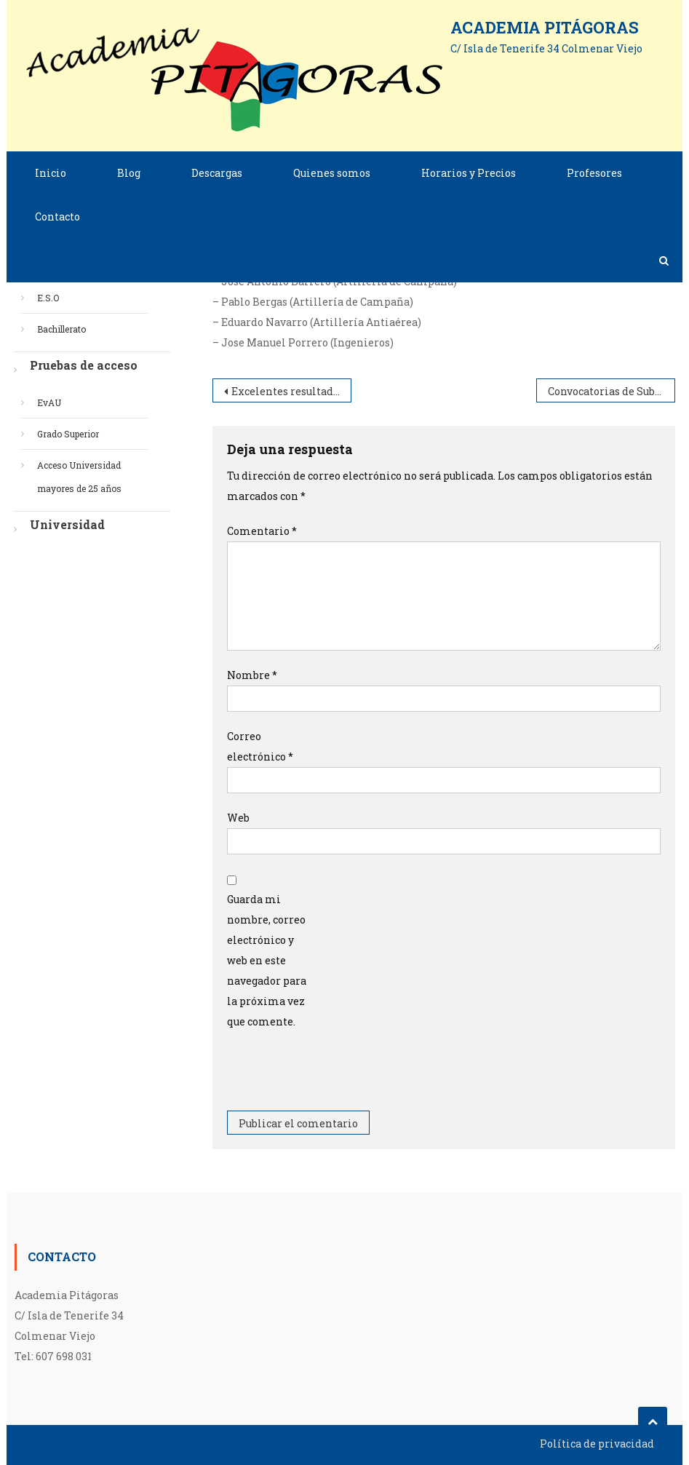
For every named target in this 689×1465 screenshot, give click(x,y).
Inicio (50, 173)
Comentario (262, 531)
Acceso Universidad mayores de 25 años (79, 476)
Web (238, 818)
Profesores (594, 173)
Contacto (57, 216)
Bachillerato (61, 329)
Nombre (252, 675)
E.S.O (48, 297)
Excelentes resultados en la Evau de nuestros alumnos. (291, 391)
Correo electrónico (260, 746)
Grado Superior (68, 434)
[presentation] (337, 1075)
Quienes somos (331, 173)
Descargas (216, 173)
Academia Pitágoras (544, 27)
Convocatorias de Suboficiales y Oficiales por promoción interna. (611, 391)
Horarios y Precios (468, 173)
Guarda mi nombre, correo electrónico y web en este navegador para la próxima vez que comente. (266, 960)
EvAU (49, 402)
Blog (128, 173)
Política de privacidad (597, 1443)
